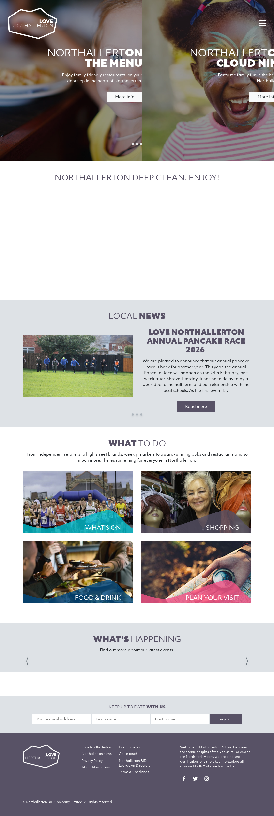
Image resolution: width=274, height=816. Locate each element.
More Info (124, 96)
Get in (128, 753)
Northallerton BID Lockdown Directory (134, 763)
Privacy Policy (92, 760)
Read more (196, 406)
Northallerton (97, 753)
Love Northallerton (96, 747)
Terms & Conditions (134, 771)
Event (131, 747)
